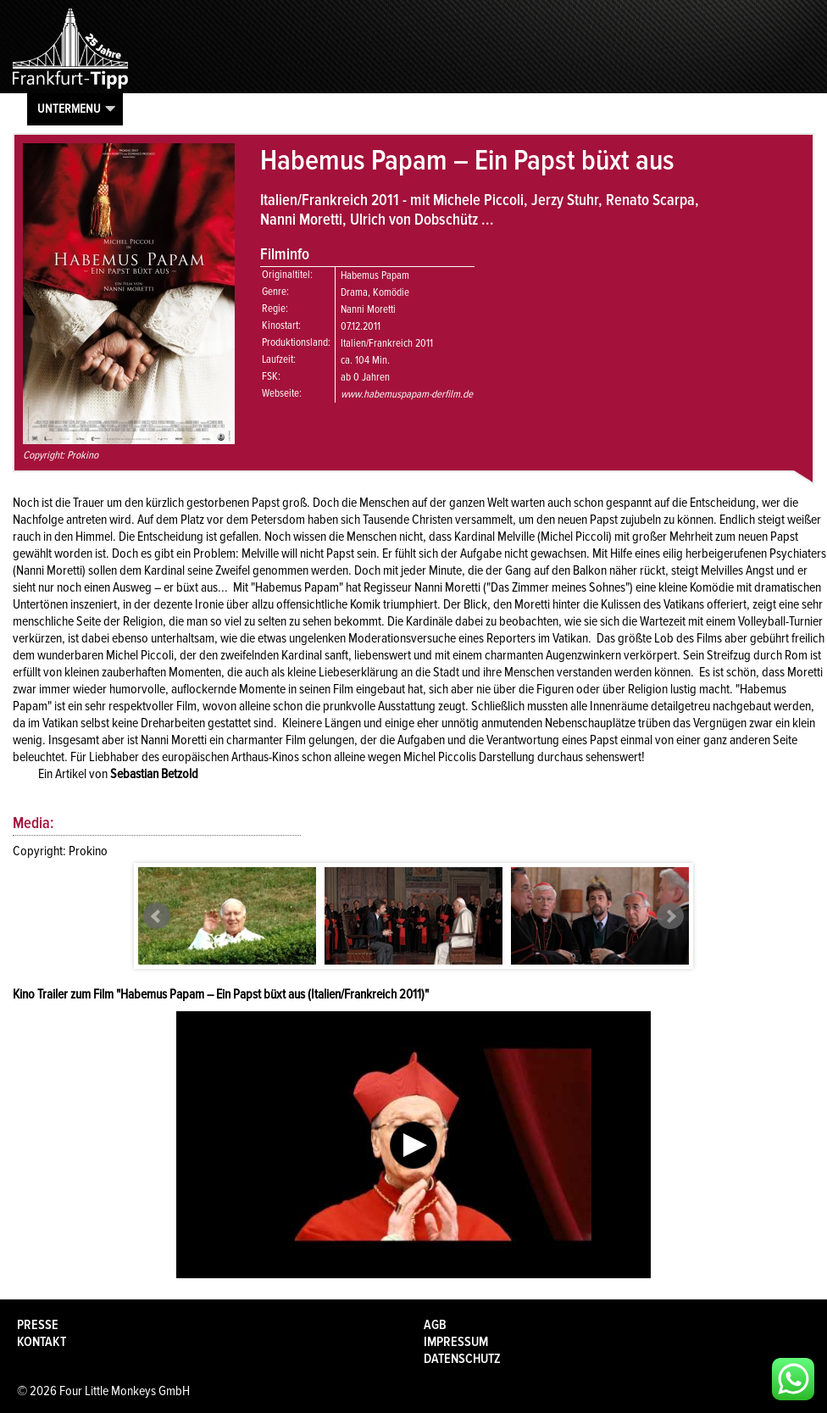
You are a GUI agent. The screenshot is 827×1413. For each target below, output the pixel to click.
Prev (156, 916)
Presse (37, 1324)
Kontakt (41, 1341)
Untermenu (69, 108)
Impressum (456, 1341)
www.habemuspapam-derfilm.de (407, 394)
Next (670, 916)
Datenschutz (462, 1358)
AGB (435, 1324)
